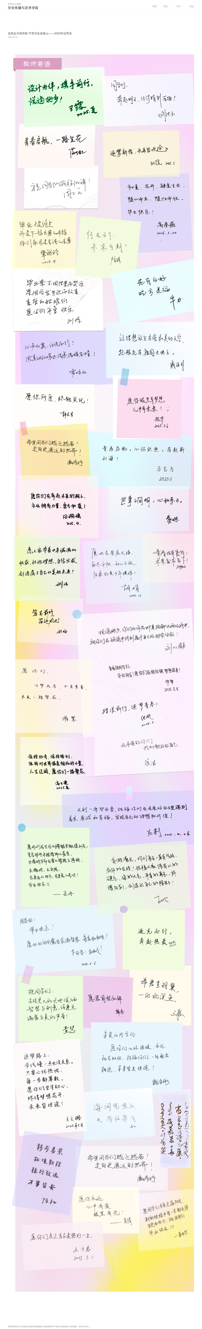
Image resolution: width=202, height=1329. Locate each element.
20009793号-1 (84, 1327)
